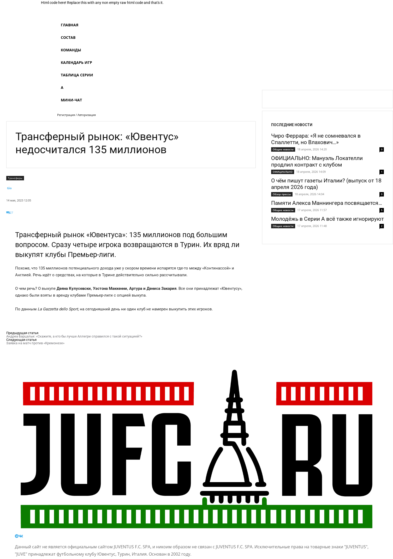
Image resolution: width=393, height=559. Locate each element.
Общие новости (283, 149)
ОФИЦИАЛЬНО (283, 172)
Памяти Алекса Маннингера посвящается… (326, 203)
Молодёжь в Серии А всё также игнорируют (327, 219)
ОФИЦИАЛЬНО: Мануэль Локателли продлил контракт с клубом (317, 161)
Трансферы (15, 178)
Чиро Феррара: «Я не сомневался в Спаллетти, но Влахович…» (316, 139)
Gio (9, 188)
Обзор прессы (282, 194)
